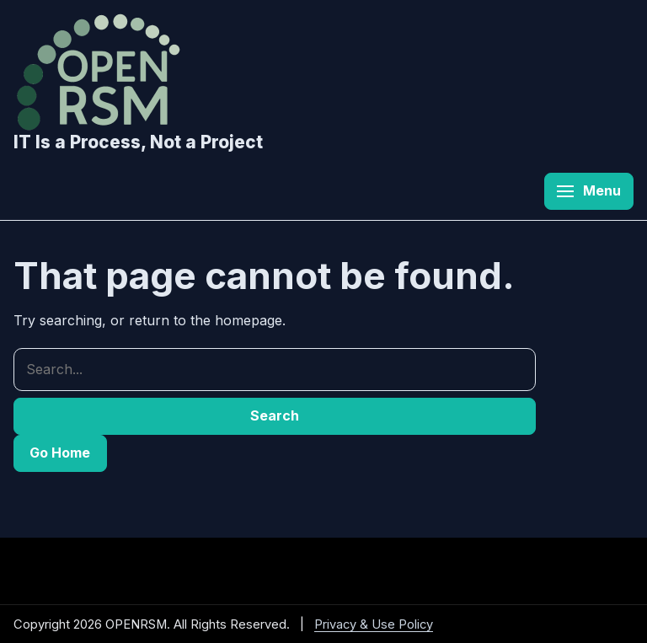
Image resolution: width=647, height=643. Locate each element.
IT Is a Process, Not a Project (138, 142)
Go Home (59, 452)
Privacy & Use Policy (373, 624)
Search (274, 415)
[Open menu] (589, 191)
